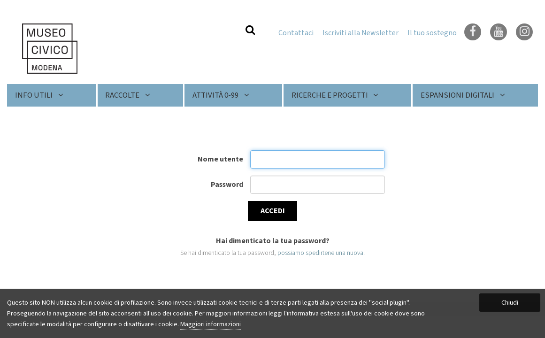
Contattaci (296, 33)
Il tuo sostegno (432, 33)
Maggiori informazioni (210, 324)
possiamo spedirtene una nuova (320, 253)
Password (227, 184)
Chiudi (509, 302)
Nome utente (220, 159)
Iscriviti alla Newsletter (360, 33)
